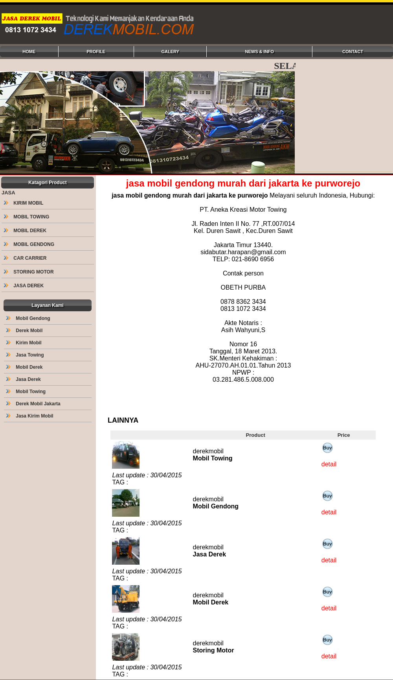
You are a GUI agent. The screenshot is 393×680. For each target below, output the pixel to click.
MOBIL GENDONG (29, 244)
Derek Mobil (25, 330)
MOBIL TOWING (27, 217)
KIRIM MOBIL (24, 203)
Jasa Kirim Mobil (30, 416)
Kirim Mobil (24, 343)
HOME (28, 51)
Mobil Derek (25, 367)
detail (328, 464)
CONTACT (352, 51)
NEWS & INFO (259, 51)
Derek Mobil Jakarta (34, 404)
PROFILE (95, 51)
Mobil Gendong (28, 318)
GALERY (170, 51)
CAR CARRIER (26, 258)
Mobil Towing (26, 391)
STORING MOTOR (29, 272)
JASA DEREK (24, 285)
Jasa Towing (25, 355)
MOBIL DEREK (26, 230)
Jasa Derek (24, 379)
